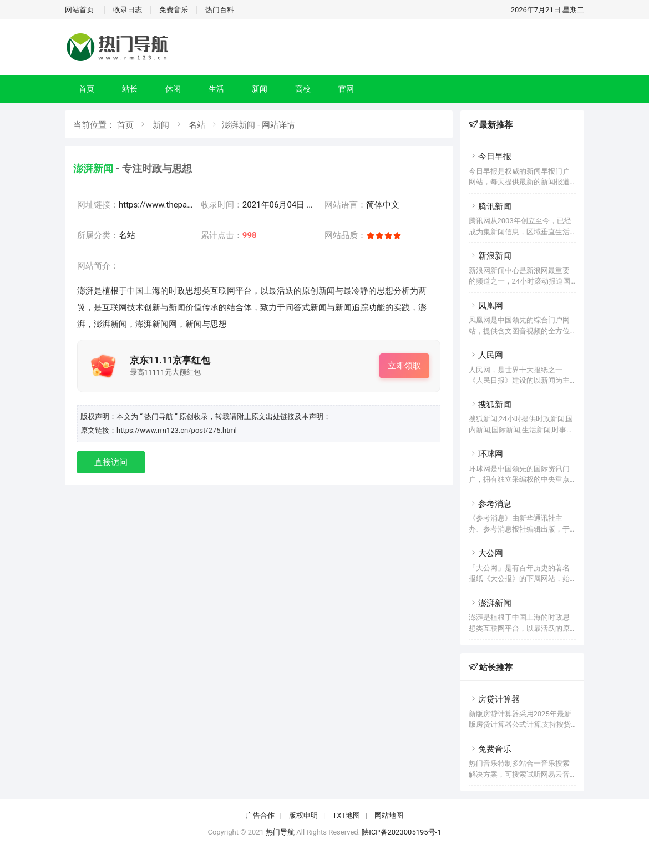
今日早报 (490, 156)
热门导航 (280, 832)
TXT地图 (346, 815)
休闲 (173, 88)
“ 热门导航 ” (159, 416)
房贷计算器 (494, 699)
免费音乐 (173, 10)
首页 (86, 88)
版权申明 (303, 815)
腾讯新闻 (490, 206)
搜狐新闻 (490, 405)
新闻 (259, 88)
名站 (197, 125)
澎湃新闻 (490, 603)
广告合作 (260, 815)
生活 (216, 88)
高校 (303, 88)
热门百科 (219, 10)
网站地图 (388, 815)
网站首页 (79, 10)
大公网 (486, 553)
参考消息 (490, 504)
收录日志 (127, 10)
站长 (130, 88)
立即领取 (404, 366)
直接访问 (111, 462)
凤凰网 (486, 306)
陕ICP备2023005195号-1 (401, 832)
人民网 (486, 355)
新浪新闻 (490, 256)
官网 (346, 88)
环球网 (486, 454)
